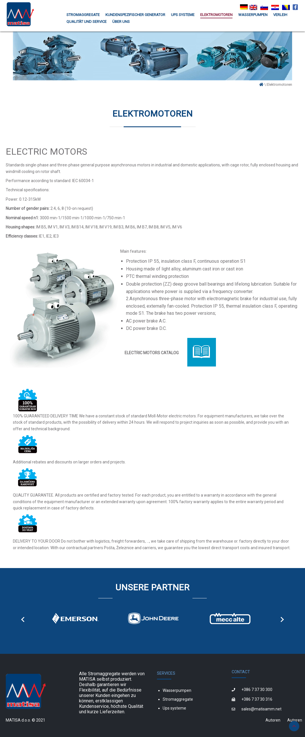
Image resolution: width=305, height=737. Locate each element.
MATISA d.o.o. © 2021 (25, 720)
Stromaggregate (178, 699)
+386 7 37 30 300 (256, 689)
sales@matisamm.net (261, 709)
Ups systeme (174, 708)
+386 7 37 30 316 (256, 699)
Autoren (272, 720)
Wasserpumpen (177, 690)
